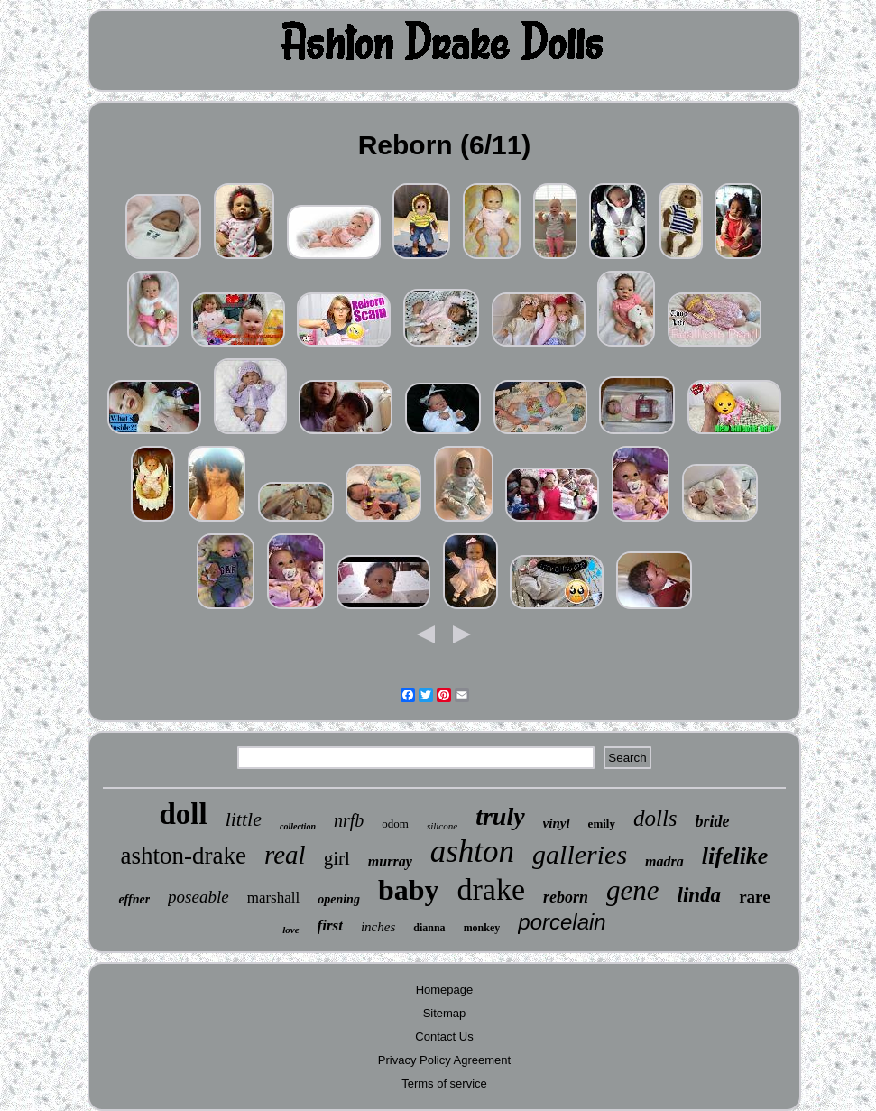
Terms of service (444, 1083)
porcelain (561, 922)
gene (632, 890)
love (290, 929)
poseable (198, 896)
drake (490, 889)
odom (395, 823)
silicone (442, 825)
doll (183, 814)
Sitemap (444, 1013)
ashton (472, 851)
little (244, 819)
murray (390, 861)
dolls (655, 818)
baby (408, 890)
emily (601, 823)
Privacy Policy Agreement (444, 1060)
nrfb (349, 820)
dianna (429, 927)
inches (378, 927)
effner (134, 899)
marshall (273, 897)
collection (298, 826)
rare (754, 896)
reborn (565, 897)
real (285, 854)
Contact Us (444, 1036)
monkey (482, 927)
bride (713, 821)
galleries (579, 854)
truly (499, 816)
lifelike (735, 856)
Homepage (445, 989)
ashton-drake (183, 855)
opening (339, 899)
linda (700, 895)
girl (337, 858)
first (330, 925)
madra (664, 861)
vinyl (556, 823)
